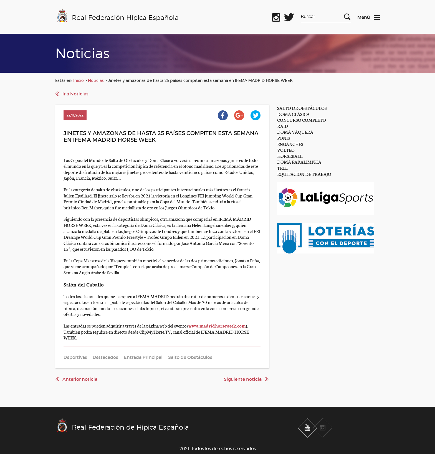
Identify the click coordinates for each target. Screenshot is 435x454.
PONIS (283, 138)
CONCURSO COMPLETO (301, 119)
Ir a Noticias (75, 94)
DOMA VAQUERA (295, 131)
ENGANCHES (290, 144)
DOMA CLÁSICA (293, 114)
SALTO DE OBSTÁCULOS (302, 108)
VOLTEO (286, 149)
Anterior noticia (79, 379)
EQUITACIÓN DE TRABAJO (304, 174)
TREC (282, 167)
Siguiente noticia (243, 379)
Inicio (78, 80)
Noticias (96, 80)
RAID (282, 126)
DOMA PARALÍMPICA (299, 161)
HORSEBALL (289, 156)
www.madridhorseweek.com (217, 325)
